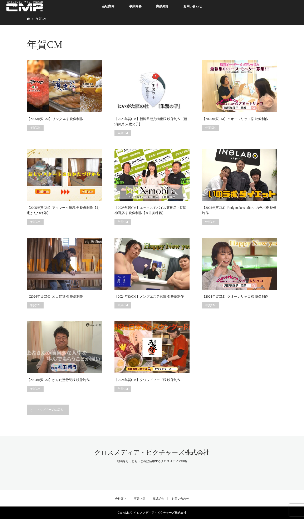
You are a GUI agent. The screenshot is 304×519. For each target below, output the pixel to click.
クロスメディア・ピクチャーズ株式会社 (152, 452)
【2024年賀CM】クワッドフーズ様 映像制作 (147, 380)
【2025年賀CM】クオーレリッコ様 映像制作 (235, 119)
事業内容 (135, 6)
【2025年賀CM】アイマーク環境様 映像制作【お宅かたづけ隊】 (63, 210)
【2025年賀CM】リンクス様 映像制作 (55, 119)
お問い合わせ (192, 6)
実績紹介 (162, 6)
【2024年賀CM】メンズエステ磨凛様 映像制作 (149, 296)
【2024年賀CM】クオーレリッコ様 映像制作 (235, 296)
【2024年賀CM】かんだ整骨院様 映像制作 (58, 380)
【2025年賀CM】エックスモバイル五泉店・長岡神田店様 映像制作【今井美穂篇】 (150, 210)
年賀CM (35, 127)
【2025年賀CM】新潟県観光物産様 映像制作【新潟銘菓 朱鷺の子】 (150, 121)
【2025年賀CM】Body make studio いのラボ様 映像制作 (239, 210)
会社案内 (108, 6)
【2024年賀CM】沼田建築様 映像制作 (55, 296)
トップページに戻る (50, 409)
